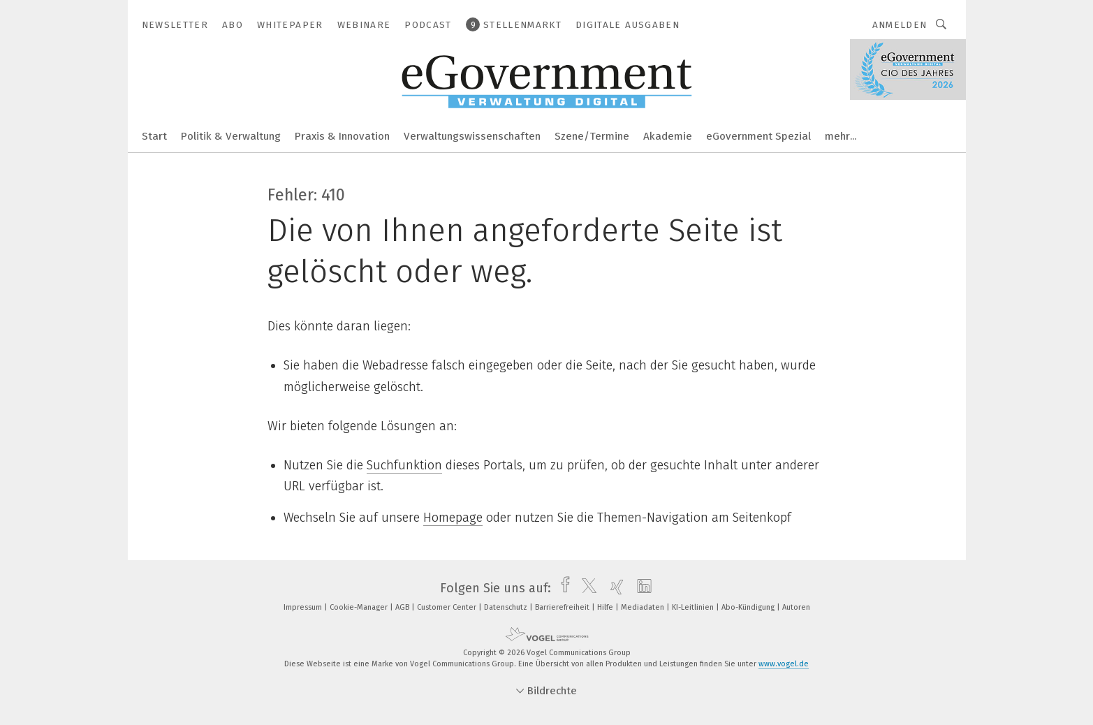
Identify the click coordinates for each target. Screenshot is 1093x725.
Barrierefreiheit (563, 607)
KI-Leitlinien (694, 607)
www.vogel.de (783, 663)
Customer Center (447, 607)
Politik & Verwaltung (231, 136)
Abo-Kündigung (749, 607)
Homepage (453, 517)
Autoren (796, 607)
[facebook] (562, 588)
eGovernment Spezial (758, 136)
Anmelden (899, 25)
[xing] (613, 588)
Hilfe (606, 607)
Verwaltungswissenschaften (472, 136)
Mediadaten (643, 607)
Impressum (304, 607)
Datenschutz (506, 607)
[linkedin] (641, 588)
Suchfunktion (404, 465)
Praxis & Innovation (342, 136)
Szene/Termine (592, 136)
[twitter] (586, 588)
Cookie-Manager (360, 607)
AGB (403, 607)
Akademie (667, 136)
